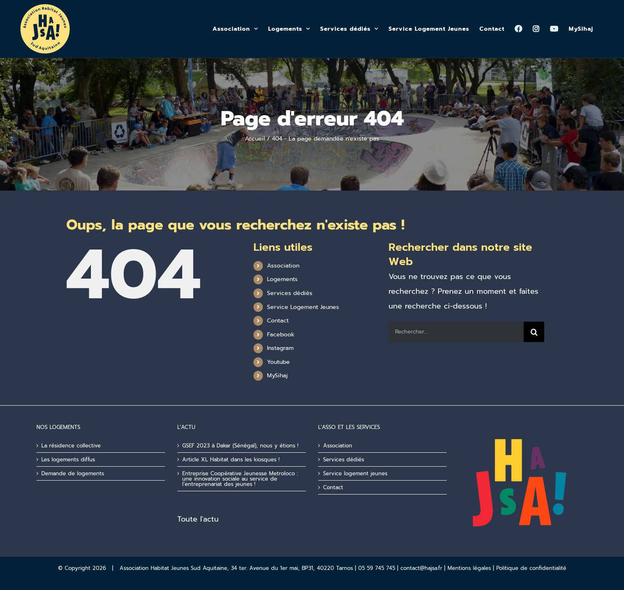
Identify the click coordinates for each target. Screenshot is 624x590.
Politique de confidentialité (531, 568)
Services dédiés (289, 293)
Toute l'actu (198, 519)
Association (283, 265)
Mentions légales (469, 568)
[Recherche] (534, 332)
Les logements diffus (68, 459)
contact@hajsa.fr (421, 568)
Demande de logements (72, 473)
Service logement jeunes (355, 473)
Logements (282, 279)
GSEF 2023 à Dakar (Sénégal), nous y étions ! (240, 445)
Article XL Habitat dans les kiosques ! (231, 459)
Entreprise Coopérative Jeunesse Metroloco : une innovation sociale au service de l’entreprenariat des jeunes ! (240, 479)
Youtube (278, 362)
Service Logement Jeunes (303, 307)
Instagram (280, 348)
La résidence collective (71, 445)
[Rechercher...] (456, 332)
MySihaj (277, 375)
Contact (278, 320)
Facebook (280, 334)
